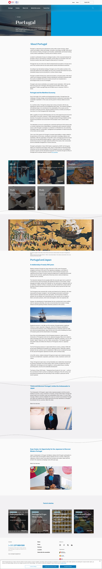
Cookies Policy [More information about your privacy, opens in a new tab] (63, 563)
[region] (51, 564)
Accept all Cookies (68, 566)
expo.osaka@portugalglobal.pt (14, 553)
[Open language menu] (87, 2)
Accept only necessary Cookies (50, 566)
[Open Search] (92, 8)
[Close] (99, 561)
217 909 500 (16, 545)
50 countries (55, 152)
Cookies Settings (33, 566)
